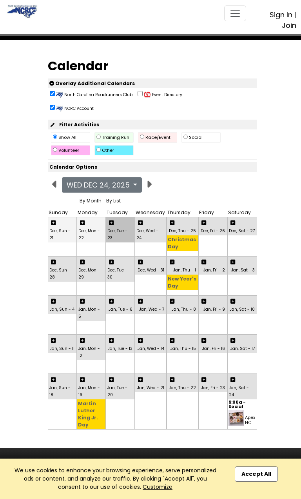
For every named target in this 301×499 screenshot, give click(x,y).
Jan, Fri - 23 (213, 388)
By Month (91, 200)
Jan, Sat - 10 (242, 309)
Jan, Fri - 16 (213, 348)
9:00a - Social (237, 405)
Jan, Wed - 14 (151, 348)
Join (289, 25)
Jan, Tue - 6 (120, 309)
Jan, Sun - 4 (62, 309)
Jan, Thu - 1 (184, 270)
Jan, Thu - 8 (184, 309)
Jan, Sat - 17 (242, 348)
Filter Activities (74, 124)
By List (113, 200)
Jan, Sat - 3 (243, 270)
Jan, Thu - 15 (183, 348)
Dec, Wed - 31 (151, 270)
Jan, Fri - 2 (214, 270)
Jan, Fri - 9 (214, 309)
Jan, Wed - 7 (151, 309)
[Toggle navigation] (235, 13)
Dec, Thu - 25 (182, 231)
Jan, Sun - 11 (62, 348)
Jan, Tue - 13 (120, 348)
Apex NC (250, 420)
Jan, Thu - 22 (182, 388)
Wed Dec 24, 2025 (99, 185)
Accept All (256, 474)
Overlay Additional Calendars (92, 83)
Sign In (281, 15)
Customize (157, 487)
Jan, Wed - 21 (150, 388)
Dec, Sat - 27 (242, 231)
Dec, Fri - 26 (213, 231)
